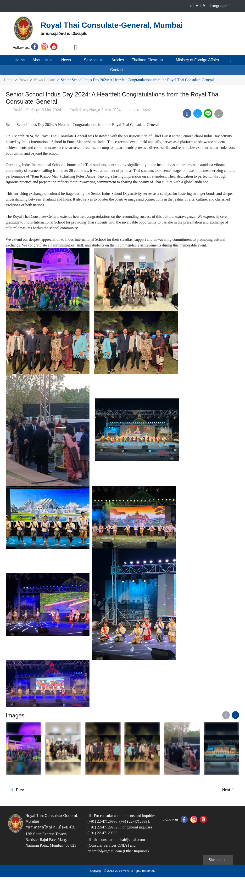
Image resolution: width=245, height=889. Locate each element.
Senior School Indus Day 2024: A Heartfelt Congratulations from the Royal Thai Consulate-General (149, 80)
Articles (116, 60)
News (67, 60)
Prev (16, 802)
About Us (42, 60)
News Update (47, 80)
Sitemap (217, 871)
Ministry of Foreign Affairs (197, 60)
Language (221, 6)
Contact (117, 70)
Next (228, 802)
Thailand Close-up (149, 60)
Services (92, 60)
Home (19, 60)
